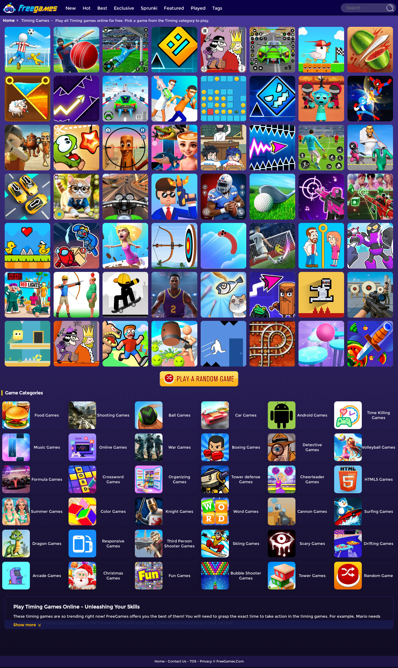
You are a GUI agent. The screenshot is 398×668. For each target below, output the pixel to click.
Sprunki (149, 8)
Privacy (206, 661)
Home (9, 20)
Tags (217, 8)
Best (102, 8)
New (71, 8)
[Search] (368, 7)
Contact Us (177, 661)
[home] (30, 2)
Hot (87, 8)
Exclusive (124, 8)
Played (198, 8)
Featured (174, 8)
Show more (27, 624)
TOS (193, 661)
